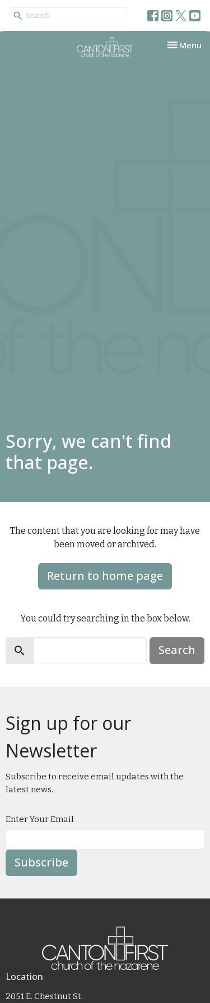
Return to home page (105, 575)
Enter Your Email (40, 819)
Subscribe (41, 862)
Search (176, 649)
